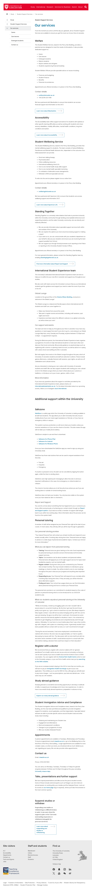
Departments (7, 855)
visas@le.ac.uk (59, 741)
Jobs (4, 861)
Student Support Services (25, 14)
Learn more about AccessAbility (46, 135)
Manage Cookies (42, 885)
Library (30, 853)
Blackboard (31, 851)
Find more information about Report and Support (52, 264)
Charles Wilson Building (64, 297)
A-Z (4, 851)
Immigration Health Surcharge (56, 669)
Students (31, 859)
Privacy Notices (41, 883)
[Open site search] (86, 7)
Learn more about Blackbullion (46, 111)
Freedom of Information (15, 883)
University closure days (42, 771)
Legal (4, 883)
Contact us (14, 45)
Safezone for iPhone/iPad (47, 439)
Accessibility (7, 853)
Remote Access (33, 855)
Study (12, 14)
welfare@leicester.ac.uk (46, 95)
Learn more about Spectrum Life (47, 205)
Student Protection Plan (27, 885)
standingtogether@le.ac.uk (49, 257)
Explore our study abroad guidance (47, 696)
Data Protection (30, 883)
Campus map (57, 864)
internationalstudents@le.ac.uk (45, 386)
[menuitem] (33, 7)
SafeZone (38, 413)
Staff (29, 857)
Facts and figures (8, 859)
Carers (13, 32)
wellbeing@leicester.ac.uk (47, 191)
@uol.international (60, 388)
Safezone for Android (45, 441)
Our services (14, 28)
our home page (48, 787)
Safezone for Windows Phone (48, 444)
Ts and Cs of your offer (55, 883)
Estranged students (17, 41)
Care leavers (15, 36)
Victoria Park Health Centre (68, 657)
